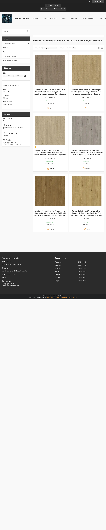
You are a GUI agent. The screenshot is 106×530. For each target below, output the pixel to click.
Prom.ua (62, 296)
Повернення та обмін (10, 60)
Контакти (74, 18)
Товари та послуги (49, 18)
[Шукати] (27, 31)
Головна (35, 18)
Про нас (63, 18)
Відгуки (5, 52)
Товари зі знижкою (87, 18)
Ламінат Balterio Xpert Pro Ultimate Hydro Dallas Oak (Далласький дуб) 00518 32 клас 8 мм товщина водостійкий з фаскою (87, 152)
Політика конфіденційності (69, 297)
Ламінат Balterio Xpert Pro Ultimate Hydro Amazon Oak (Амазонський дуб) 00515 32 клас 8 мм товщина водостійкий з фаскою (50, 92)
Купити (52, 108)
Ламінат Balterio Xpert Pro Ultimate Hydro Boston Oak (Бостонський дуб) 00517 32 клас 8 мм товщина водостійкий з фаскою (86, 213)
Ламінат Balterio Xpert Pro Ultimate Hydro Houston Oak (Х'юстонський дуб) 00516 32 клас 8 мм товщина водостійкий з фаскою (50, 213)
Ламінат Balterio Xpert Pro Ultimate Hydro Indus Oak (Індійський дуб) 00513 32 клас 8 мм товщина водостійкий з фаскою (86, 92)
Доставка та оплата (9, 56)
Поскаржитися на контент (54, 297)
